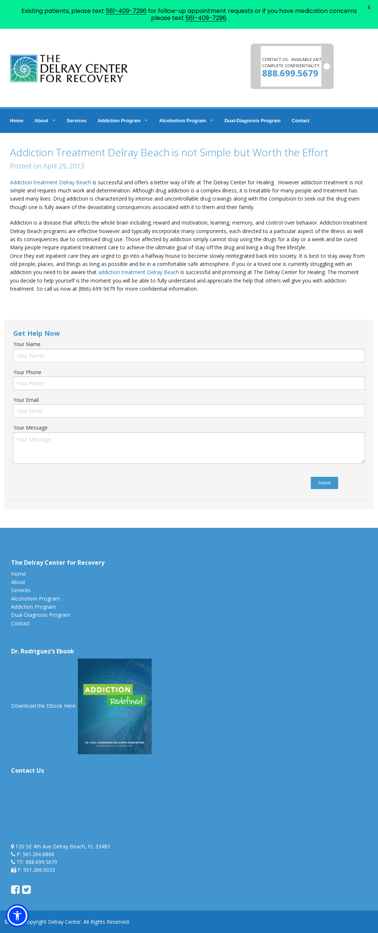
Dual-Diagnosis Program (252, 120)
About (41, 120)
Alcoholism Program (182, 120)
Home (16, 120)
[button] (17, 916)
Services (77, 120)
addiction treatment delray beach (63, 304)
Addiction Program (119, 120)
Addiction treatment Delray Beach (50, 182)
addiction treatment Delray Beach (138, 272)
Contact (300, 120)
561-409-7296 (126, 11)
